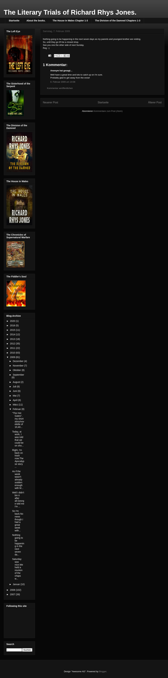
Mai (15, 395)
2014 (13, 334)
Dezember (18, 361)
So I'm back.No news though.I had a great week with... (17, 521)
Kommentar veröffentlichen (60, 88)
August (17, 382)
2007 (13, 594)
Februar (17, 409)
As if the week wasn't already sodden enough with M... (17, 479)
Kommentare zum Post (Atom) (108, 111)
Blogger (102, 671)
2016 (13, 325)
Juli (15, 386)
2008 (13, 590)
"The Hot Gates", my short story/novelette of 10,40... (18, 420)
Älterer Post (155, 102)
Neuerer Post (50, 102)
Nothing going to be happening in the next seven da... (18, 545)
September (18, 374)
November (18, 365)
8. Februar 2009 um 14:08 (62, 82)
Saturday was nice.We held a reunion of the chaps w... (17, 569)
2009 (13, 357)
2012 (13, 343)
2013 (13, 339)
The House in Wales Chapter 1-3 (70, 20)
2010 (13, 352)
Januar (17, 584)
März (16, 404)
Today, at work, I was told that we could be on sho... (18, 438)
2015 (13, 330)
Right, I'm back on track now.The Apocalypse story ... (18, 458)
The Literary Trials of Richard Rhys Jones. (70, 12)
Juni (15, 391)
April (15, 400)
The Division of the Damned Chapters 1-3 (117, 20)
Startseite (14, 20)
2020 (13, 321)
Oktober (17, 370)
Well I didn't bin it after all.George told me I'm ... (18, 499)
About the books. (36, 20)
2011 (13, 348)
